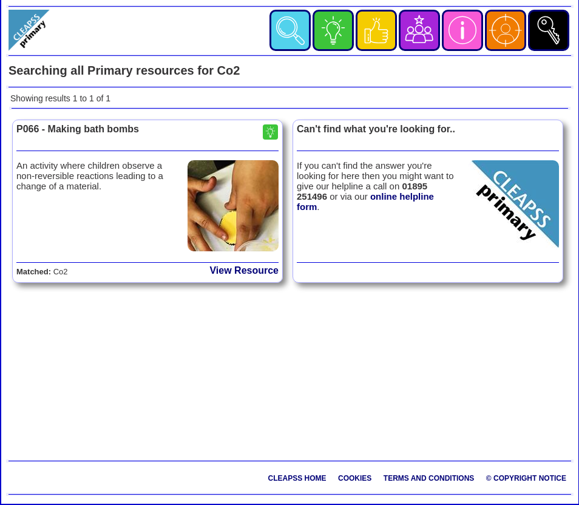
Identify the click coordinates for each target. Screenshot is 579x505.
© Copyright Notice (526, 478)
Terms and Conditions (429, 478)
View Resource (244, 270)
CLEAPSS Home (297, 478)
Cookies (354, 478)
